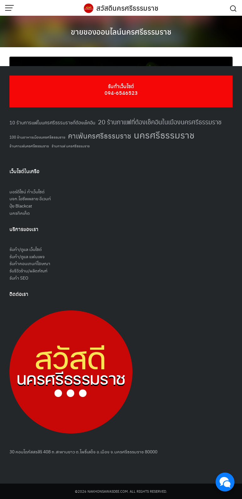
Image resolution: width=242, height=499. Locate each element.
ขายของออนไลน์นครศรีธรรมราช (121, 31)
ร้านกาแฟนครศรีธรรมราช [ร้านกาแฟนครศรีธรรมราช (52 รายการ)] (29, 145)
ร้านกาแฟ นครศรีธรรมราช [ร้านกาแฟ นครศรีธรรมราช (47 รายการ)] (71, 146)
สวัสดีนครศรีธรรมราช (127, 8)
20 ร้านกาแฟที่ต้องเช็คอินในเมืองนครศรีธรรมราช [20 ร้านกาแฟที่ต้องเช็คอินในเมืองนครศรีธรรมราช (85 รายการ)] (160, 121)
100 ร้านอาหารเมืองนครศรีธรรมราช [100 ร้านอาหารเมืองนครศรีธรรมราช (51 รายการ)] (37, 136)
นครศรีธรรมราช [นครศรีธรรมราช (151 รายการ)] (164, 134)
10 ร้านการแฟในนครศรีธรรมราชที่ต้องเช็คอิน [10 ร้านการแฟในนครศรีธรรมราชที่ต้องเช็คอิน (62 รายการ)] (52, 122)
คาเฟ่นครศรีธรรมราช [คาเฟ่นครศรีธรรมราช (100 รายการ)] (99, 135)
